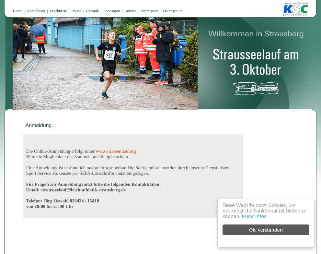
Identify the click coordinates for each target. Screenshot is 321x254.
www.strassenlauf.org (116, 151)
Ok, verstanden (266, 229)
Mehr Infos (254, 216)
